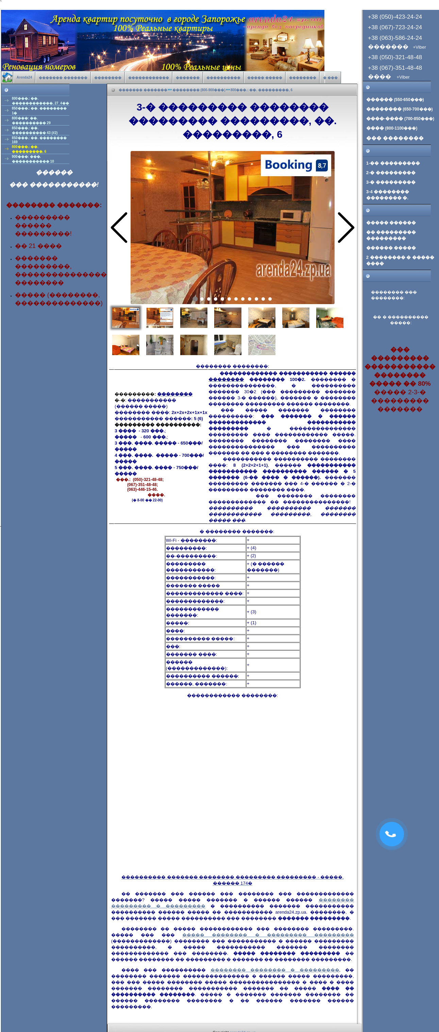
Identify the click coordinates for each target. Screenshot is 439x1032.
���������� (223, 78)
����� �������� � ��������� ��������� (268, 934)
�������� (107, 78)
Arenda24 (24, 77)
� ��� (330, 78)
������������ (148, 78)
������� (188, 78)
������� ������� (63, 78)
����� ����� (264, 78)
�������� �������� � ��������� (274, 969)
